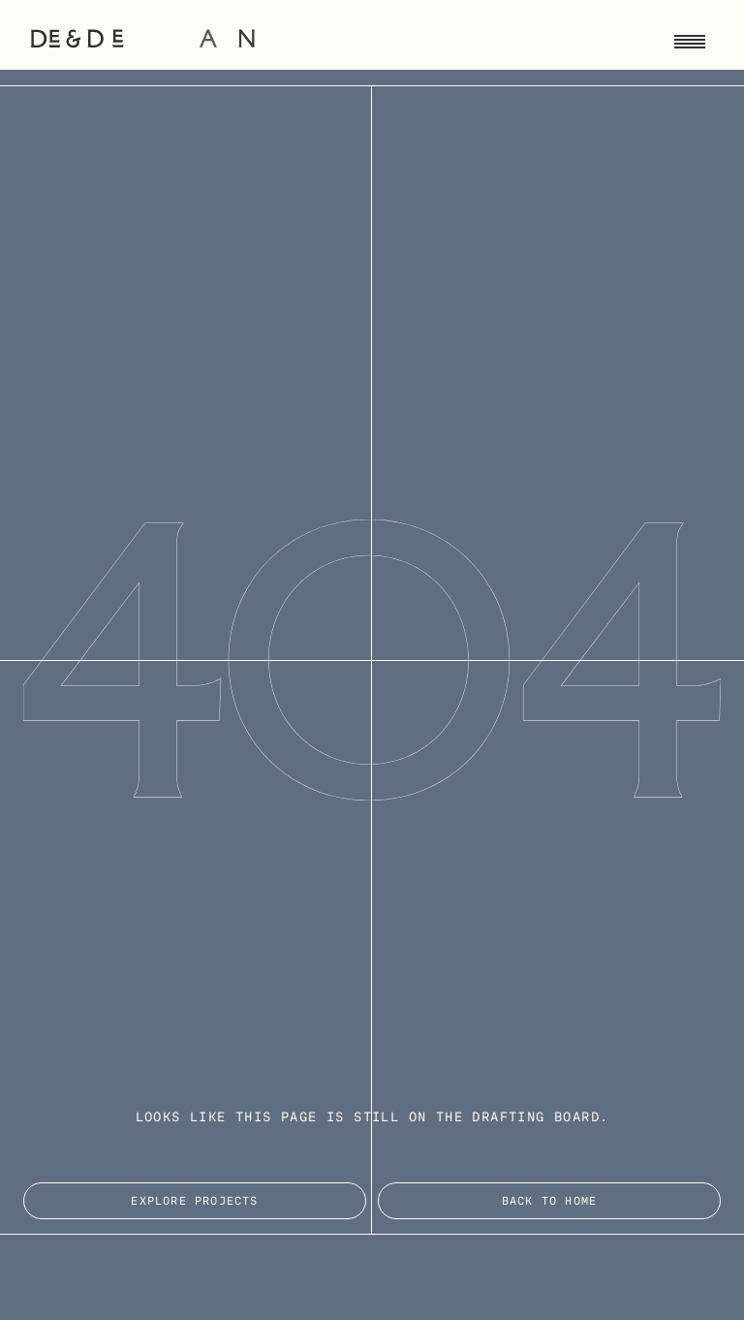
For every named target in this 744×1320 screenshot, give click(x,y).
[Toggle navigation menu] (689, 39)
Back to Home (549, 1202)
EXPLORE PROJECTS (194, 1202)
